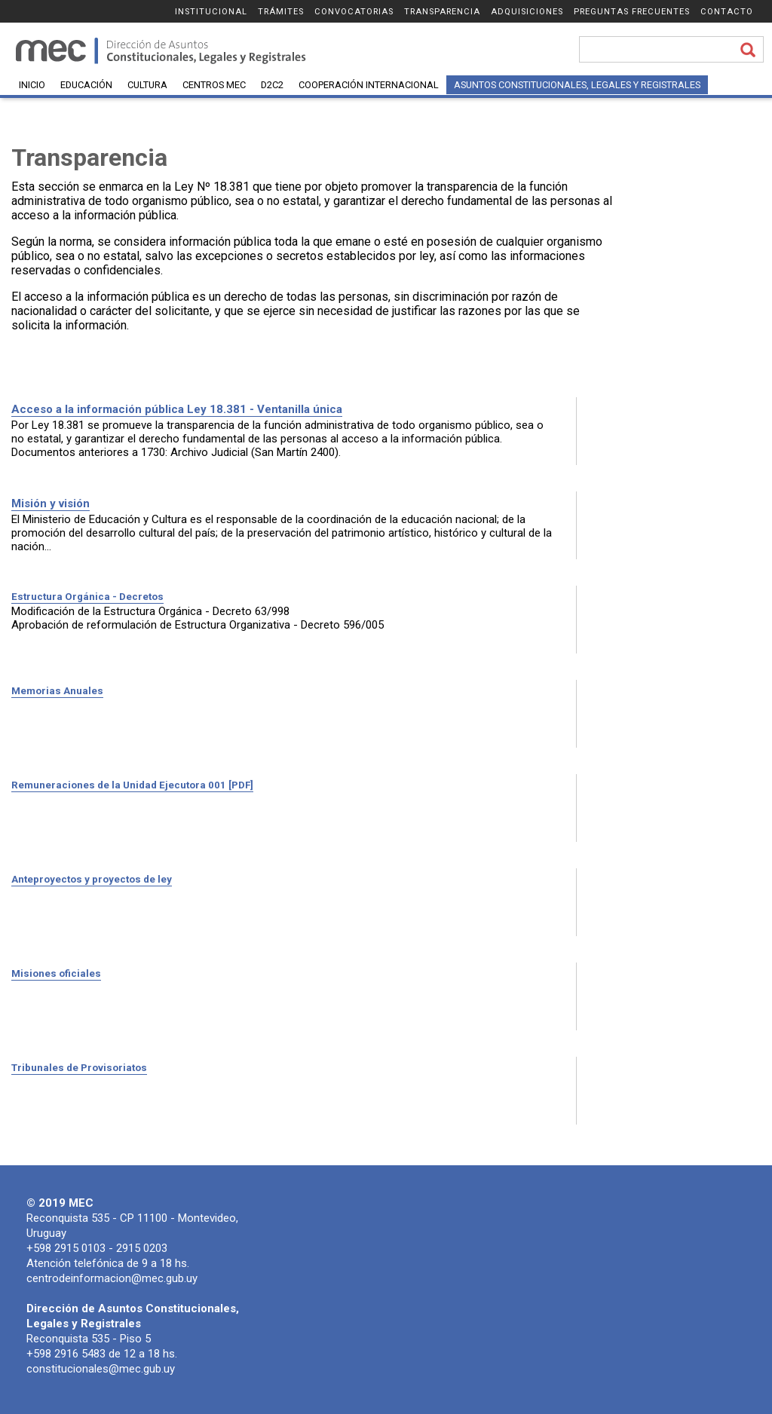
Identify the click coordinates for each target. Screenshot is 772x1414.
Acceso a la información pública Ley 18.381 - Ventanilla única (176, 409)
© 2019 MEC (59, 1203)
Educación (86, 84)
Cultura (147, 84)
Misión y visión (50, 503)
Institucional (211, 12)
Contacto (726, 12)
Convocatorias (354, 12)
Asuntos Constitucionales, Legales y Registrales (577, 84)
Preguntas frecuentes (632, 12)
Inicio (32, 84)
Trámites (281, 12)
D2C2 (272, 84)
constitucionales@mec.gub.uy (100, 1369)
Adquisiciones (527, 12)
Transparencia (442, 12)
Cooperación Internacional (369, 84)
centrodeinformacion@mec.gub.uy (112, 1278)
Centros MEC (214, 84)
